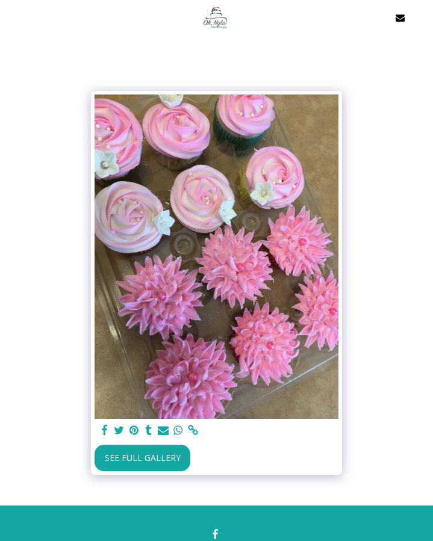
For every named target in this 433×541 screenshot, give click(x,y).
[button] (13, 17)
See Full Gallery (143, 457)
